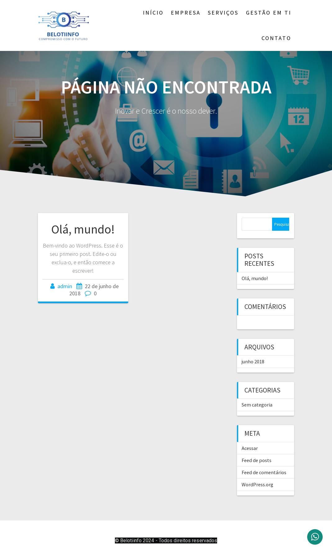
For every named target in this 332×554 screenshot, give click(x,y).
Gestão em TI (268, 12)
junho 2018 (253, 361)
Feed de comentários (264, 472)
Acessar (250, 448)
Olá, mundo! (83, 229)
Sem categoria (257, 405)
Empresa (186, 12)
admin (64, 286)
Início (153, 12)
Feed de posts (256, 460)
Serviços (223, 12)
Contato (276, 38)
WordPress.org (257, 484)
